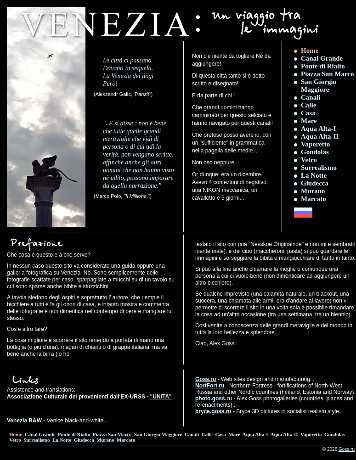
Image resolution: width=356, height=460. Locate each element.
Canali (311, 97)
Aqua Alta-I (318, 128)
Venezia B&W (24, 420)
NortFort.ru (209, 385)
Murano (313, 191)
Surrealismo (319, 167)
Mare (309, 120)
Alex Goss (222, 343)
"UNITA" (161, 396)
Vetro (309, 159)
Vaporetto (315, 144)
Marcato (313, 198)
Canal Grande (322, 58)
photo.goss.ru (213, 398)
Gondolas (315, 152)
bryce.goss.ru (213, 411)
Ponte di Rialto (323, 66)
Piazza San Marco (327, 74)
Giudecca (314, 183)
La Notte (314, 175)
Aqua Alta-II (320, 136)
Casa (308, 113)
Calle (308, 105)
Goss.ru (205, 379)
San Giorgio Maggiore (318, 85)
